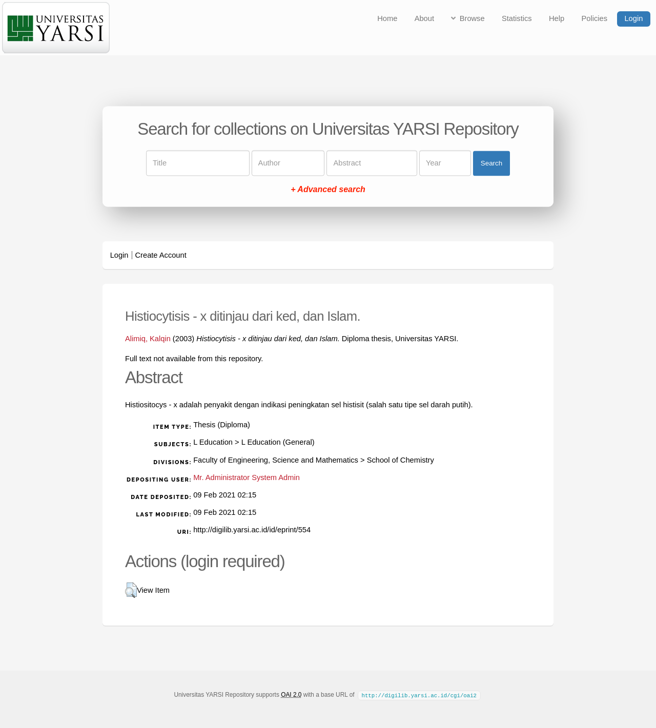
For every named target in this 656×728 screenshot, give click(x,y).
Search (491, 163)
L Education (213, 442)
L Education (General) (278, 442)
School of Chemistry (400, 460)
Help (556, 18)
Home (387, 18)
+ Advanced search (328, 189)
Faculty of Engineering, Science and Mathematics (275, 460)
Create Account (161, 255)
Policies (595, 18)
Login (633, 18)
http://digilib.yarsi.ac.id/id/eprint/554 (252, 530)
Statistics (517, 18)
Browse (472, 18)
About (424, 18)
